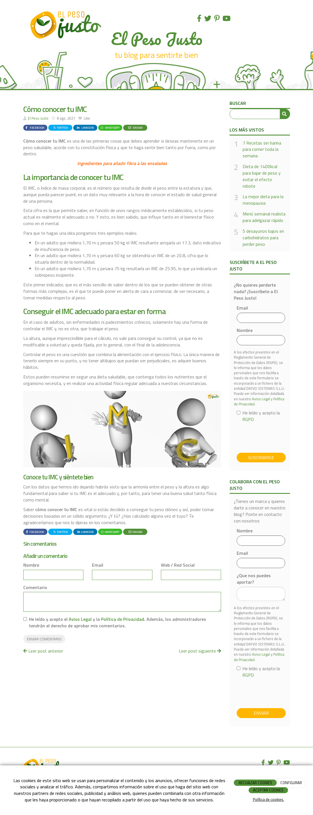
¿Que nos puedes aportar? (254, 578)
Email (97, 565)
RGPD (248, 419)
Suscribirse (261, 457)
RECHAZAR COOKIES (255, 783)
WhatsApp (109, 127)
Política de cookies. (268, 799)
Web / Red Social (178, 565)
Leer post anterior (43, 650)
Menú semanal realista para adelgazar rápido (264, 217)
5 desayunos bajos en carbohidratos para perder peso (263, 237)
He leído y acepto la (258, 416)
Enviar (135, 127)
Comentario (35, 587)
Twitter (60, 127)
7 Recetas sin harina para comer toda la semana (262, 149)
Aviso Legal (80, 619)
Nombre (31, 565)
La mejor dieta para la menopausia (263, 199)
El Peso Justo (38, 118)
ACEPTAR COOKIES (268, 790)
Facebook (34, 127)
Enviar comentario (44, 639)
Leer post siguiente (200, 650)
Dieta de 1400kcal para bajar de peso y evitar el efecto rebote (262, 176)
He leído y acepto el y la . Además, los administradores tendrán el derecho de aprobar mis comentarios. (117, 622)
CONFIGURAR (291, 783)
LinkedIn (85, 127)
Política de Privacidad (122, 619)
